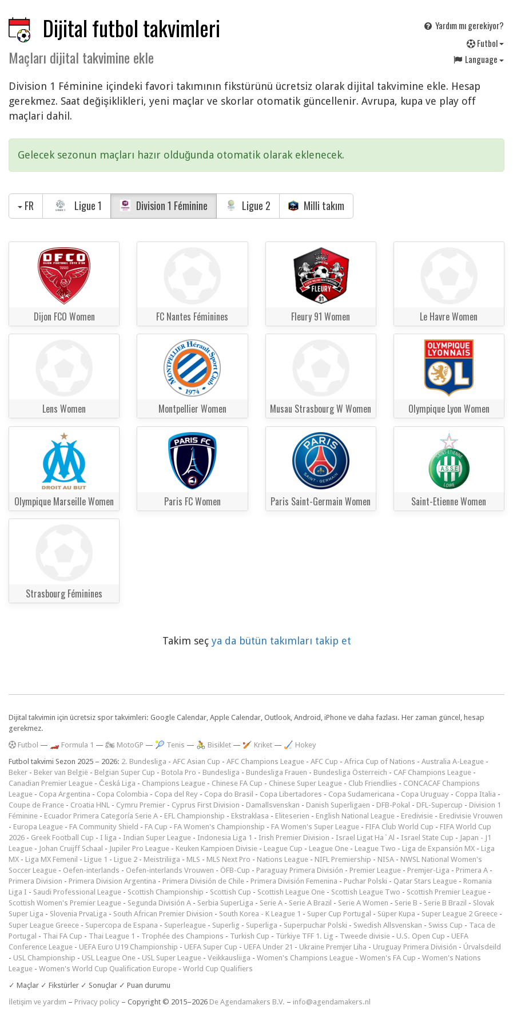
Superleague (185, 925)
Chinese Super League (305, 783)
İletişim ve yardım (37, 1002)
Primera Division (35, 881)
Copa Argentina (64, 794)
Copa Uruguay (425, 794)
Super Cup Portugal (339, 913)
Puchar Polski (365, 881)
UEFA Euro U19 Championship (128, 947)
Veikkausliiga (229, 957)
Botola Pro (178, 772)
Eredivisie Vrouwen (471, 816)
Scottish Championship (166, 892)
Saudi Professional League (77, 892)
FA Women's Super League (315, 826)
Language (478, 59)
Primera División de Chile (203, 881)
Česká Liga (117, 783)
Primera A (472, 870)
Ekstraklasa (250, 816)
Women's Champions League (305, 957)
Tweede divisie (365, 936)
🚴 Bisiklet (213, 745)
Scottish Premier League (446, 892)
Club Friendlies (372, 783)
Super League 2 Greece (459, 913)
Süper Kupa (396, 913)
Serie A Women (363, 903)
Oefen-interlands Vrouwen (170, 870)
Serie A (271, 903)
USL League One (109, 957)
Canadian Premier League (51, 783)
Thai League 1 (112, 936)
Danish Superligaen (338, 805)
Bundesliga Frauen (276, 772)
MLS (193, 859)
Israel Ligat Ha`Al (365, 837)
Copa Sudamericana (361, 794)
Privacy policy (97, 1002)
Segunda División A (159, 903)
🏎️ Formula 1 (72, 745)
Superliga (261, 925)
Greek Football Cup (62, 837)
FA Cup (156, 826)
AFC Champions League (265, 761)
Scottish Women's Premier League (65, 903)
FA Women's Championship (219, 826)
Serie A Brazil (310, 903)
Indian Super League (157, 837)
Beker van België (61, 772)
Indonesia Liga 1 (224, 837)
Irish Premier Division (294, 837)
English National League (355, 816)
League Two (375, 848)
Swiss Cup (445, 925)
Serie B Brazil (445, 903)
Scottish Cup (230, 892)
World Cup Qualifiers (218, 968)
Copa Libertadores (291, 794)
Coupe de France (36, 805)
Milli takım (316, 205)
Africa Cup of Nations (379, 761)
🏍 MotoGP (124, 745)
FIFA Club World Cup (399, 826)
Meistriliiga (162, 859)
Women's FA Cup (388, 957)
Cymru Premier (140, 805)
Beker (18, 772)
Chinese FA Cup (237, 783)
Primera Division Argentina (112, 881)
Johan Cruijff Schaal (71, 848)
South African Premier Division (163, 913)
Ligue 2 (248, 205)
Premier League (375, 870)
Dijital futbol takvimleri (131, 27)
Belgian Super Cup (124, 772)
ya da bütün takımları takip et (281, 641)
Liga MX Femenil (51, 859)
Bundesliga (221, 772)
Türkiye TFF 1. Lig (304, 936)
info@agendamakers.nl (332, 1002)
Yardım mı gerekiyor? (463, 25)
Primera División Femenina (293, 881)
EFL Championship (194, 816)
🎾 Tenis (170, 745)
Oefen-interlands (91, 870)
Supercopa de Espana (121, 925)
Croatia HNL (90, 805)
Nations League (282, 859)
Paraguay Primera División (299, 870)
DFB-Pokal (393, 805)
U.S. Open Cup (420, 936)
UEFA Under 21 (268, 947)
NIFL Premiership (343, 859)
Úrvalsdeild (482, 947)
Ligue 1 (76, 205)
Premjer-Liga (428, 870)
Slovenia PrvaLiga (78, 913)
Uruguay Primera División (415, 947)
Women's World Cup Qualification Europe (108, 968)
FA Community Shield (103, 826)
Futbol (485, 43)
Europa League (38, 826)
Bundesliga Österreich (350, 772)
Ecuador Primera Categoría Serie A (101, 816)
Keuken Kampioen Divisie (216, 848)
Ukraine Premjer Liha (333, 947)
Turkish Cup (249, 936)
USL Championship (44, 957)
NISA (385, 859)
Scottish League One (291, 892)
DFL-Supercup (439, 805)
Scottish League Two (365, 892)
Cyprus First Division (206, 805)
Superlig (226, 925)
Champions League (173, 783)
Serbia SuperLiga (225, 903)
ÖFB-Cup (235, 870)
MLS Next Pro (228, 859)
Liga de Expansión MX (438, 848)
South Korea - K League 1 (260, 913)
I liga (108, 837)
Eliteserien (292, 816)
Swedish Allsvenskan (387, 925)
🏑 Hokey (300, 745)
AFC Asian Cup (196, 761)
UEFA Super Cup (210, 947)
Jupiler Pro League (139, 848)
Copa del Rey (176, 794)
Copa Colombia (122, 794)
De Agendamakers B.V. (247, 1002)
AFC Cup (324, 761)
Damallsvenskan (273, 805)
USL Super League (171, 957)
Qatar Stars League (425, 881)
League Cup (283, 848)
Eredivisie (417, 816)
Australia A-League (452, 761)
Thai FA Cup (62, 936)
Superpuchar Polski (315, 925)
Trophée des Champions (182, 936)
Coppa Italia (475, 794)
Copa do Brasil (228, 794)
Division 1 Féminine (164, 205)
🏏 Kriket (257, 745)
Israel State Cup (427, 837)
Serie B (406, 903)
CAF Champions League (432, 772)
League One (328, 848)
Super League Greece (44, 925)
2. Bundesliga (143, 761)
